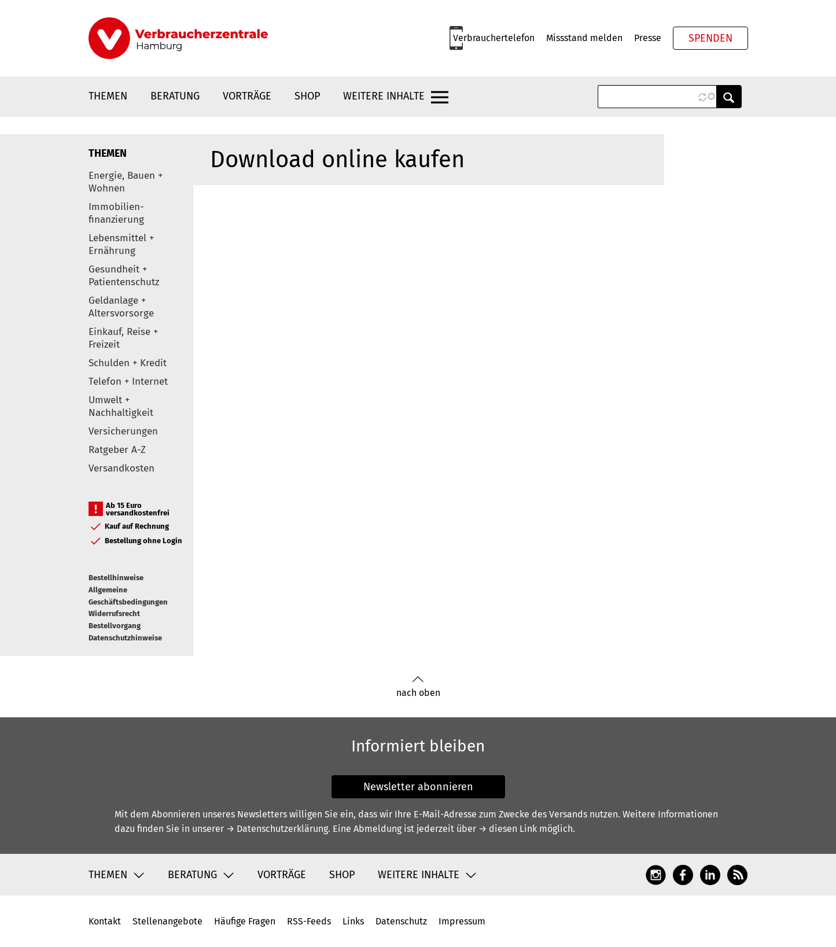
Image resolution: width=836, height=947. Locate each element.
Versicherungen (123, 431)
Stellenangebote (167, 921)
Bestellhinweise (116, 577)
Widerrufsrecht (114, 613)
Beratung (175, 96)
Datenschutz (401, 921)
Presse (647, 37)
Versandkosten (121, 468)
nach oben (418, 687)
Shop (307, 96)
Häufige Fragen (244, 921)
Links (353, 921)
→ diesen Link (507, 828)
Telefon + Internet (128, 381)
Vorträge (247, 96)
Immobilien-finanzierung (116, 213)
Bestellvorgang (115, 625)
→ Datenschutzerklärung (277, 828)
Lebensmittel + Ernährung (121, 244)
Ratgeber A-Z (117, 450)
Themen (108, 96)
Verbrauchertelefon (494, 37)
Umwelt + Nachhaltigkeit (121, 406)
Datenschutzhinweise (125, 637)
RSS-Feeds (309, 921)
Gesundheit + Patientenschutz (124, 275)
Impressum (462, 921)
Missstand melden (584, 37)
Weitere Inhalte (384, 96)
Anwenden (729, 96)
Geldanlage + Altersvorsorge (121, 306)
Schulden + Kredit (128, 363)
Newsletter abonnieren (418, 786)
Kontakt (105, 921)
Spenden (710, 38)
